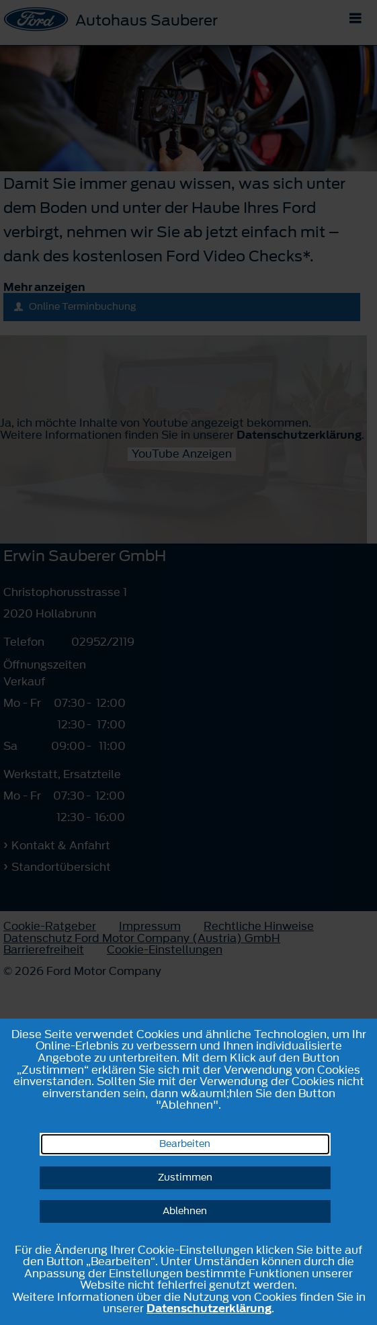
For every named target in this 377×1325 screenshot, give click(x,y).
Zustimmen (185, 1177)
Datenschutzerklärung (208, 1308)
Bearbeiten (184, 1144)
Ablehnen (185, 1211)
